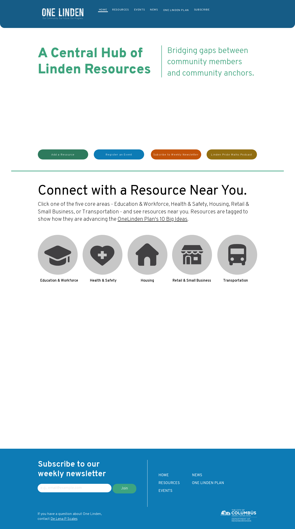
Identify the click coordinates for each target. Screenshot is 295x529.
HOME (163, 475)
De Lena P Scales (64, 519)
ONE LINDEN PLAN (208, 483)
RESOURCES (169, 483)
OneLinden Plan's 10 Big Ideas (153, 219)
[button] (63, 154)
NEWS (197, 475)
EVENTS (165, 491)
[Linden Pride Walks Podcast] (232, 154)
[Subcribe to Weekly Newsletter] (176, 154)
